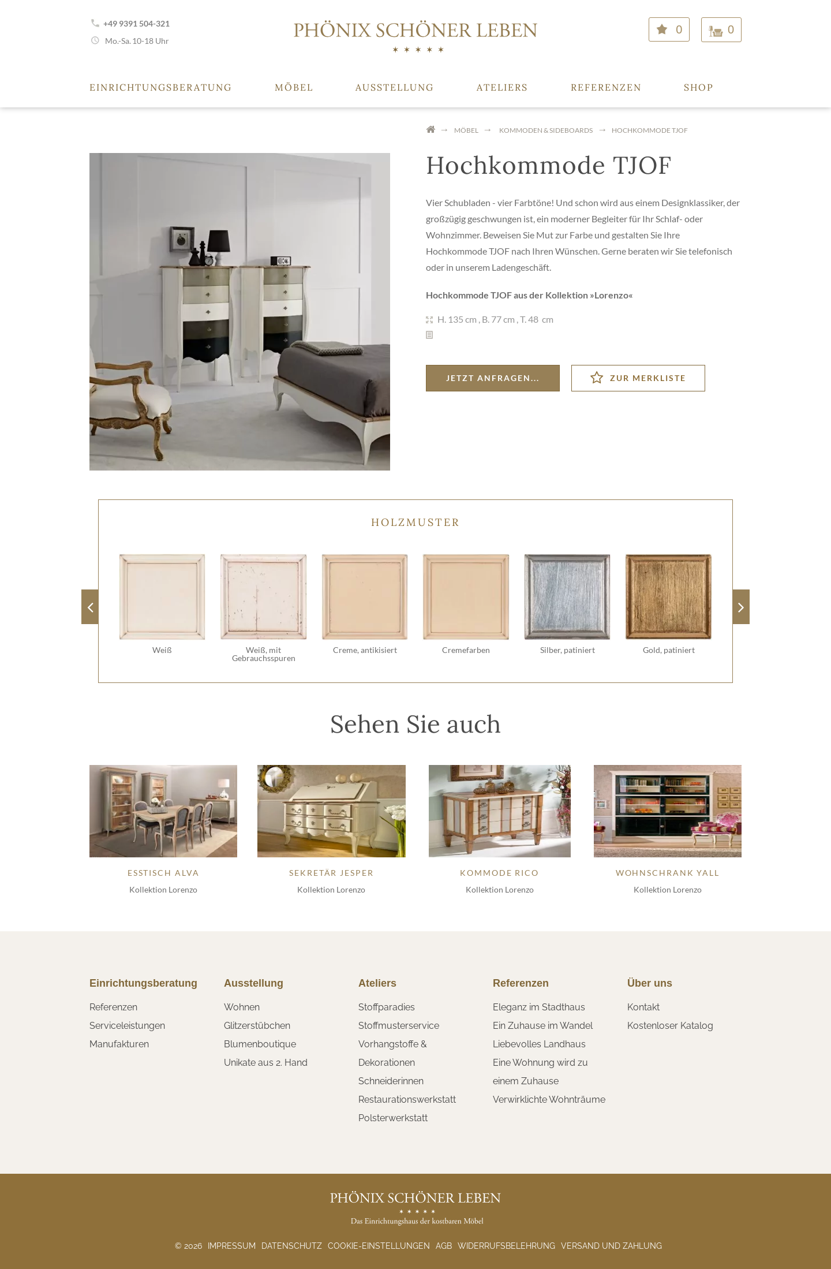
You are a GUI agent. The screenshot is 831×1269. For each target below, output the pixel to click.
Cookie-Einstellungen (379, 1246)
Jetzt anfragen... (493, 378)
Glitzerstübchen (257, 1025)
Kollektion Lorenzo (163, 889)
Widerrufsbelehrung (506, 1246)
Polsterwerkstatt (393, 1118)
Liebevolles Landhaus (539, 1044)
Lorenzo (611, 294)
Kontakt (643, 1007)
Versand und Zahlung (611, 1246)
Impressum (232, 1246)
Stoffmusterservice (398, 1025)
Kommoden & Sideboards (546, 130)
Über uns (649, 983)
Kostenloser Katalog (670, 1025)
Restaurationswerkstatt (407, 1099)
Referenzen (606, 87)
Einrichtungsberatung (160, 87)
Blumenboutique (260, 1044)
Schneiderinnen (391, 1081)
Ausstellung (394, 87)
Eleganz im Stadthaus (539, 1007)
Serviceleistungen (127, 1025)
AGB (444, 1246)
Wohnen (242, 1007)
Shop (699, 87)
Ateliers (502, 87)
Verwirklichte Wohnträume (549, 1099)
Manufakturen (119, 1044)
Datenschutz (291, 1246)
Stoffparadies (386, 1007)
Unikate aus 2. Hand (266, 1062)
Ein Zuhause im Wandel (543, 1025)
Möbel (294, 87)
